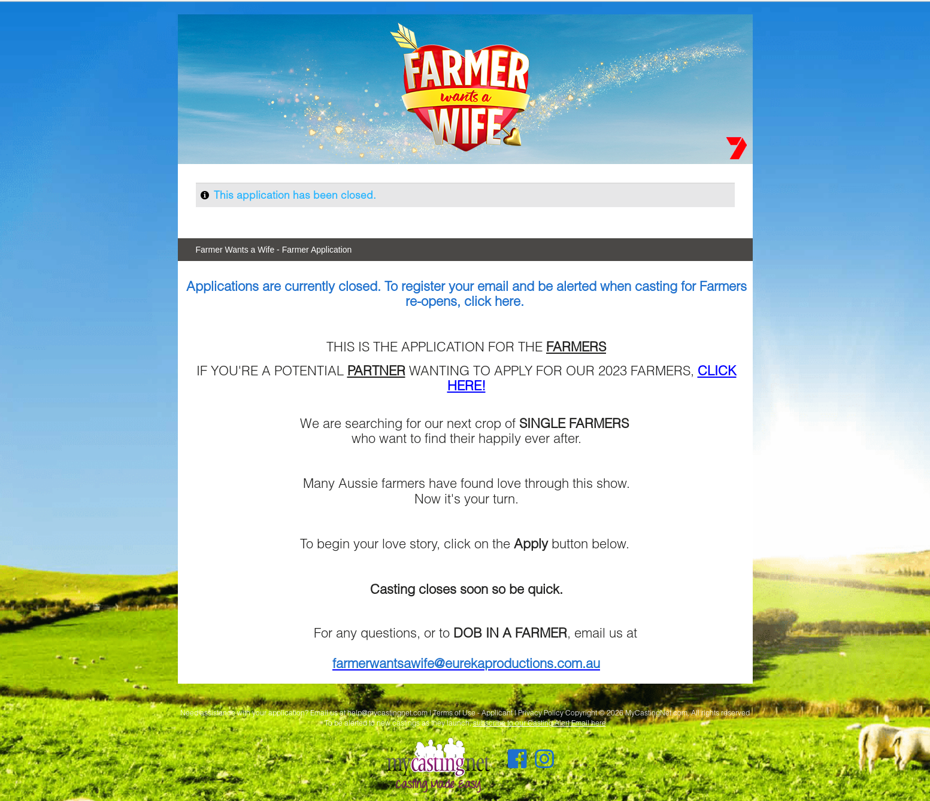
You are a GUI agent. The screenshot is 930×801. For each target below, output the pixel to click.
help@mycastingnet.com (387, 712)
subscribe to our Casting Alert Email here (539, 722)
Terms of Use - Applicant (473, 712)
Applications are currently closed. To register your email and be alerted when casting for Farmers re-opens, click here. (466, 293)
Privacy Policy (541, 712)
